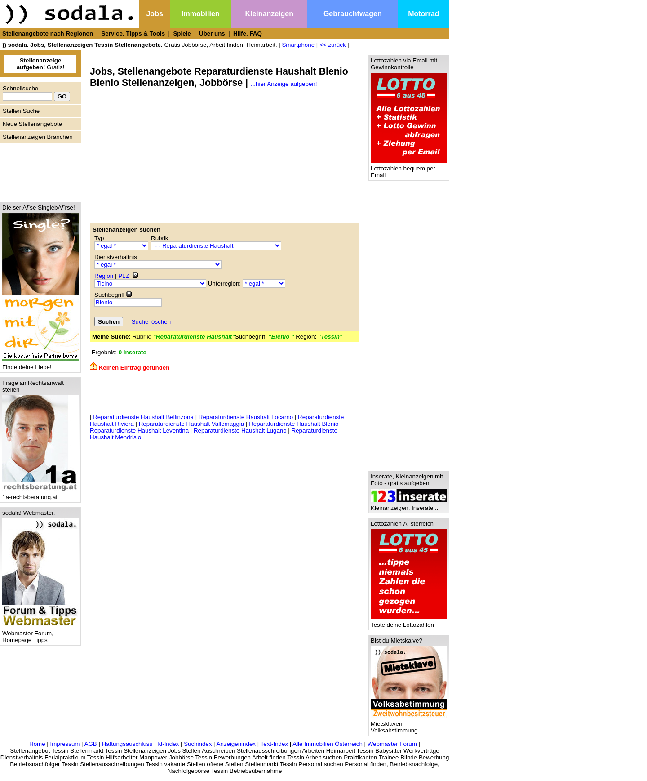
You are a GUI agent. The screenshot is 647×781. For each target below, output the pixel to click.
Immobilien (200, 14)
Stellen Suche (21, 110)
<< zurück (332, 44)
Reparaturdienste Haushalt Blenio (293, 423)
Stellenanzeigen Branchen (38, 137)
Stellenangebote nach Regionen (47, 33)
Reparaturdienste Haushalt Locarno (246, 417)
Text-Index (274, 744)
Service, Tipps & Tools (133, 33)
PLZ (123, 275)
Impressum (65, 744)
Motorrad (423, 14)
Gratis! (41, 64)
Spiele (182, 33)
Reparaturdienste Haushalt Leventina (139, 430)
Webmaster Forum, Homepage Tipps (40, 634)
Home (37, 744)
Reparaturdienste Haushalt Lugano (240, 430)
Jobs (154, 14)
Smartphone (298, 44)
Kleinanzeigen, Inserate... (409, 505)
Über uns (212, 33)
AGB (90, 744)
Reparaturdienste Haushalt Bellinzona (143, 417)
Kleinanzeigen (269, 14)
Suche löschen (151, 321)
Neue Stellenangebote (32, 123)
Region (103, 275)
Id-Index (168, 744)
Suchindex (198, 744)
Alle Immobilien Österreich (327, 744)
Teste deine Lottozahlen (409, 622)
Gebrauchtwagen (353, 14)
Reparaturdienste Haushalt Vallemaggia (191, 423)
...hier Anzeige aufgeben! (284, 83)
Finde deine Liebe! (40, 364)
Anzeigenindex (236, 744)
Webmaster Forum (392, 744)
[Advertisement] (38, 170)
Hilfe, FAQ (247, 33)
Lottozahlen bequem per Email (409, 169)
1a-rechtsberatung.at (40, 494)
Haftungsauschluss (127, 744)
